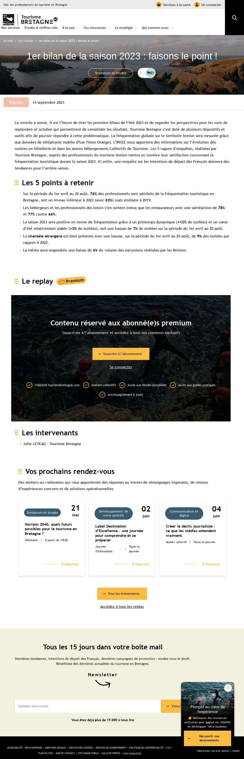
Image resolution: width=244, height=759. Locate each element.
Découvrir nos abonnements (201, 737)
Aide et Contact (99, 746)
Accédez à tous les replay (122, 600)
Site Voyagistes (89, 751)
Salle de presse (153, 746)
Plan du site (76, 746)
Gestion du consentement (141, 739)
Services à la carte (173, 4)
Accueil (8, 33)
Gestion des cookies (106, 739)
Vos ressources (142, 18)
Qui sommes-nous (202, 18)
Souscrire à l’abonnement (123, 346)
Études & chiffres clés (88, 18)
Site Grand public (126, 746)
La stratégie (171, 18)
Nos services (58, 18)
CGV (61, 746)
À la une (116, 18)
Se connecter (207, 4)
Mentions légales (75, 739)
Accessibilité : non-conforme (39, 739)
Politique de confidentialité (35, 746)
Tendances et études (110, 65)
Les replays (25, 33)
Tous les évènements (124, 587)
